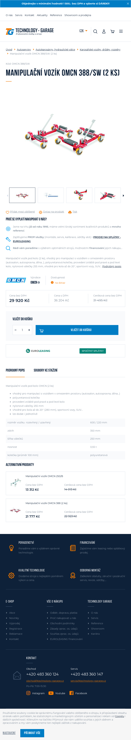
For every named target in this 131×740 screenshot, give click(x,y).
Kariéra (95, 633)
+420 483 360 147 (87, 674)
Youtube (60, 693)
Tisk (74, 212)
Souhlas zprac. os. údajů (64, 633)
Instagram (38, 693)
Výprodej (14, 623)
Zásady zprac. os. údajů (63, 628)
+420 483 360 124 (42, 674)
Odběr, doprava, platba (63, 612)
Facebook (81, 693)
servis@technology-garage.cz (88, 681)
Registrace (15, 628)
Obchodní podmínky (62, 623)
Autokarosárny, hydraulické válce (55, 49)
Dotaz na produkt (53, 212)
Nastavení (9, 733)
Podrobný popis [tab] (15, 371)
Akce (12, 612)
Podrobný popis (111, 266)
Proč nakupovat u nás (63, 618)
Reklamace (15, 633)
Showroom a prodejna (77, 15)
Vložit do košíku (65, 330)
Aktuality (42, 15)
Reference (56, 15)
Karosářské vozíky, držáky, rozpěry (100, 49)
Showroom (97, 628)
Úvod (9, 49)
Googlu (119, 716)
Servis (18, 15)
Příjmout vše (32, 733)
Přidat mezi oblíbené (22, 212)
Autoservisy (24, 49)
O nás (9, 15)
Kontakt (29, 15)
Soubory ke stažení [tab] (45, 371)
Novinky (14, 618)
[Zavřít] (128, 4)
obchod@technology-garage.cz (45, 681)
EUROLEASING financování (66, 639)
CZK (81, 31)
